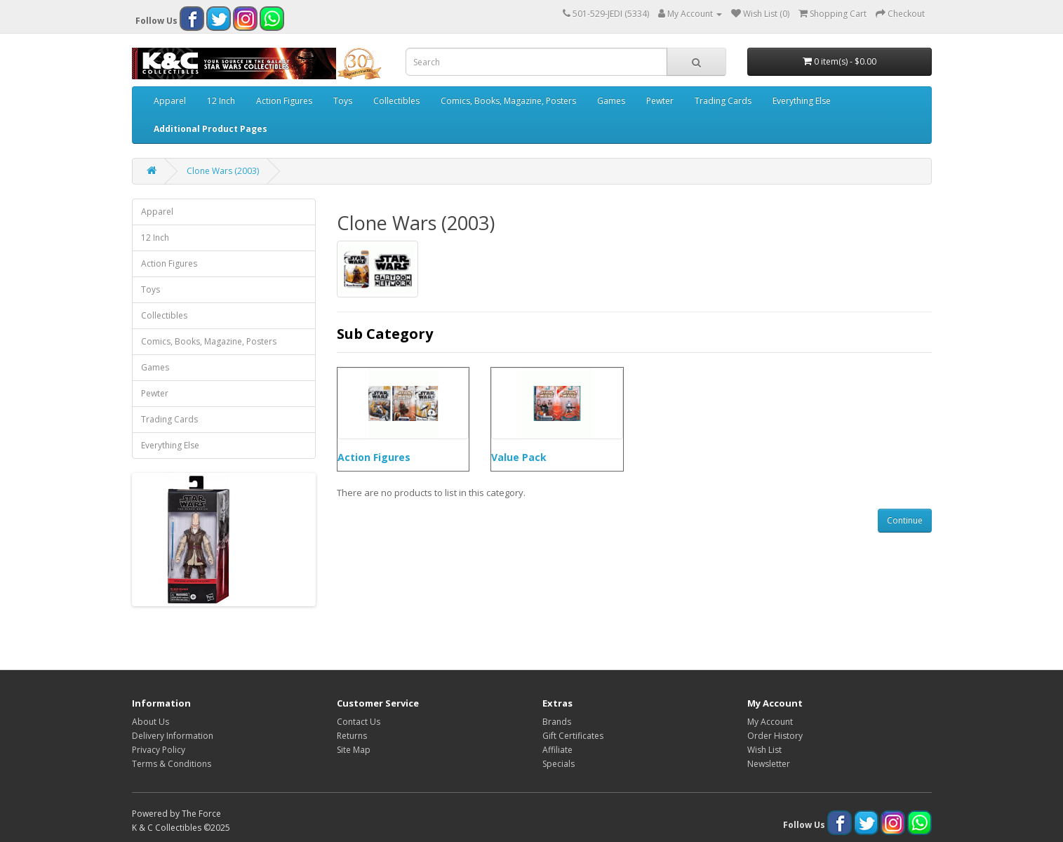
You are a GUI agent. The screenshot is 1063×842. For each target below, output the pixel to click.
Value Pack (519, 457)
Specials (558, 764)
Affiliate (557, 750)
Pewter (660, 101)
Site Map (353, 750)
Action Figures (284, 101)
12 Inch (221, 101)
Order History (775, 736)
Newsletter (768, 764)
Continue (905, 520)
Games (611, 101)
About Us (150, 722)
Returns (352, 736)
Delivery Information (172, 736)
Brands (556, 722)
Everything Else (802, 101)
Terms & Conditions (171, 764)
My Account (770, 722)
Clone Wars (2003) (223, 171)
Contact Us (358, 722)
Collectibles (396, 101)
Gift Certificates (572, 736)
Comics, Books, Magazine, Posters (508, 101)
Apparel (170, 101)
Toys (342, 101)
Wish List (764, 750)
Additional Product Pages (210, 129)
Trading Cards (723, 101)
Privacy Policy (158, 750)
